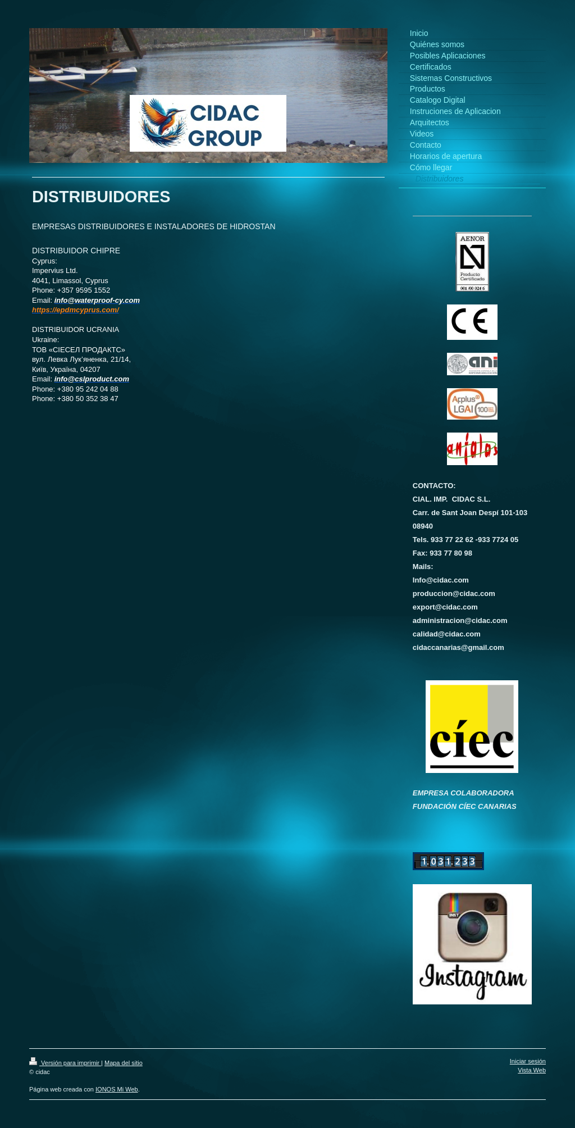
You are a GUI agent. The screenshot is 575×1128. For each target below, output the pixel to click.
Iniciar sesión (528, 1061)
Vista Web (532, 1070)
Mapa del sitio (123, 1062)
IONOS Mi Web (116, 1089)
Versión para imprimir (65, 1062)
